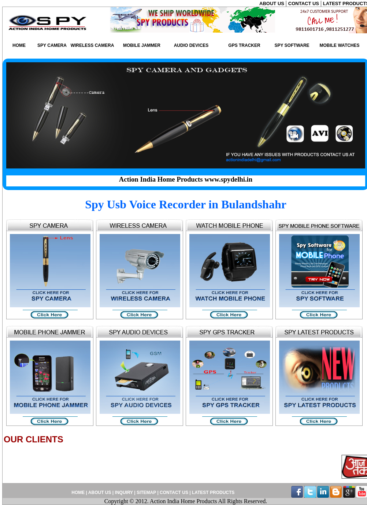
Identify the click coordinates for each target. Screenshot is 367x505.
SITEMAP (147, 492)
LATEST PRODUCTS (213, 492)
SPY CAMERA (52, 45)
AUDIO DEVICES (191, 45)
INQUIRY (124, 492)
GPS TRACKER (244, 45)
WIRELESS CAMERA (92, 45)
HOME (19, 45)
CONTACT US (304, 3)
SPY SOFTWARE (291, 45)
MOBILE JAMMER (141, 45)
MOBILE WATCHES (339, 45)
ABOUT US (272, 3)
